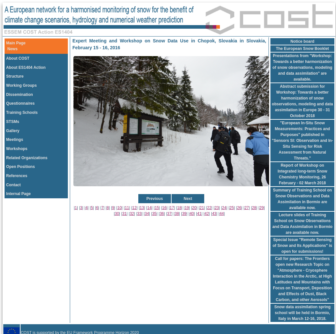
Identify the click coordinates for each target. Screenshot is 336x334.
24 (224, 207)
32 (132, 213)
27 (246, 207)
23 (217, 207)
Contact (13, 185)
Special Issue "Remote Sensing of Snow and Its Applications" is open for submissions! (302, 245)
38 (177, 213)
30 (117, 213)
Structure (14, 76)
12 (134, 207)
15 (157, 207)
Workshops (16, 148)
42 (207, 213)
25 (232, 207)
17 (172, 207)
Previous (154, 198)
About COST (17, 58)
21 (202, 207)
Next (188, 198)
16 (164, 207)
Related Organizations (27, 158)
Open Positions (20, 166)
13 (142, 207)
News (13, 49)
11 (127, 207)
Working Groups (21, 85)
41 (199, 213)
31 (124, 213)
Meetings (14, 139)
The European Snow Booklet (302, 48)
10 (119, 207)
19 (187, 207)
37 (169, 213)
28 (254, 207)
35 (154, 213)
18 (179, 207)
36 (162, 213)
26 (239, 207)
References (16, 176)
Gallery (13, 131)
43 (214, 213)
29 (261, 207)
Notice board (302, 41)
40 (192, 213)
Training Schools (22, 112)
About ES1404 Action (26, 67)
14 (149, 207)
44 (222, 213)
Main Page (15, 43)
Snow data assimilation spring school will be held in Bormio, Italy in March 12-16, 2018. (302, 313)
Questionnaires (20, 103)
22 (209, 207)
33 (139, 213)
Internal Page (18, 193)
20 (194, 207)
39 (184, 213)
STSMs (12, 121)
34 (147, 213)
